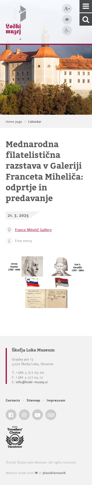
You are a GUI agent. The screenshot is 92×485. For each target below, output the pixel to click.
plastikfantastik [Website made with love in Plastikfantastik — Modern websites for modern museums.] (54, 473)
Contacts (13, 400)
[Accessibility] (67, 30)
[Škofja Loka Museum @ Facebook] (11, 414)
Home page (14, 122)
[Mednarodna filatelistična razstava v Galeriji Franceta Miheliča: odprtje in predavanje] (46, 281)
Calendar (34, 122)
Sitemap (33, 400)
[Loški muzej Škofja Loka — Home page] (16, 22)
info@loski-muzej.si (32, 382)
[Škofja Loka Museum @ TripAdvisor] (50, 414)
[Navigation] (85, 6)
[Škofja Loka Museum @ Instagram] (24, 414)
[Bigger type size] (67, 8)
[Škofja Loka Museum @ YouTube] (37, 414)
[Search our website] (85, 19)
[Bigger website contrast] (67, 19)
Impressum (56, 400)
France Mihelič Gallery (33, 230)
